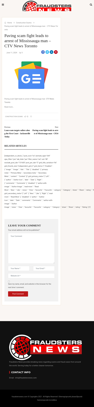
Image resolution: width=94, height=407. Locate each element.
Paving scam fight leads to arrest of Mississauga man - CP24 (45, 130)
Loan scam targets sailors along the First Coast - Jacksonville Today (17, 132)
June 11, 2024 (11, 53)
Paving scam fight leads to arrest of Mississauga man (24, 99)
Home (8, 23)
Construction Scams (23, 23)
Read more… (9, 107)
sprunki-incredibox (50, 400)
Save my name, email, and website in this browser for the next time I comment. (29, 285)
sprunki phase (70, 397)
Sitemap (62, 397)
